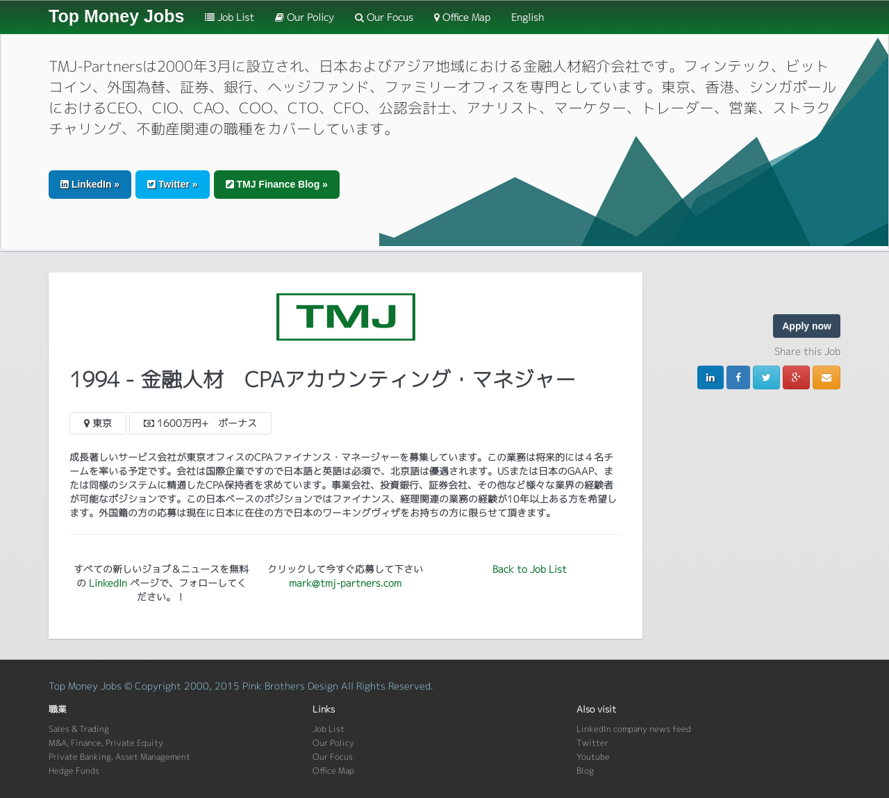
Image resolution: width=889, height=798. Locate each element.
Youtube (593, 757)
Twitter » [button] (172, 184)
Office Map (462, 17)
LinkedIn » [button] (89, 184)
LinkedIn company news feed (633, 729)
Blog (585, 770)
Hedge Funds (74, 770)
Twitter (592, 743)
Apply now (806, 326)
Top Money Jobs (116, 16)
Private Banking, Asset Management (119, 757)
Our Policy (304, 17)
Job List (229, 17)
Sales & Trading (79, 729)
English (527, 17)
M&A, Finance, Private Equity (106, 743)
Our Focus (384, 17)
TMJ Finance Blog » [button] (277, 184)
